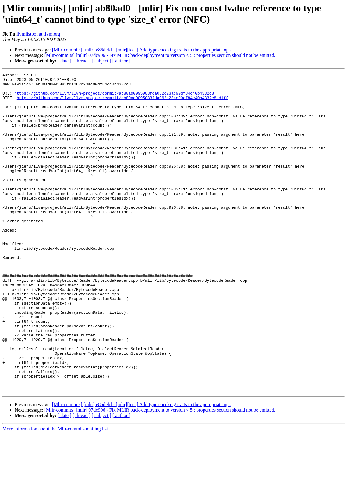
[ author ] (121, 60)
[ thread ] (81, 60)
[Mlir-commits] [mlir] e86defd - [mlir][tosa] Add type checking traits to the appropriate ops (141, 49)
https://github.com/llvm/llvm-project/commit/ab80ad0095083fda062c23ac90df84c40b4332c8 (114, 97)
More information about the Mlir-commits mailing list (55, 492)
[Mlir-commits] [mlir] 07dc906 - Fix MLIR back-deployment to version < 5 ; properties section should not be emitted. (159, 55)
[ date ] (64, 60)
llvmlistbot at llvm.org (38, 34)
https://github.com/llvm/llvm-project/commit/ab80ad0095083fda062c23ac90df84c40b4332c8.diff (122, 103)
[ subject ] (101, 60)
